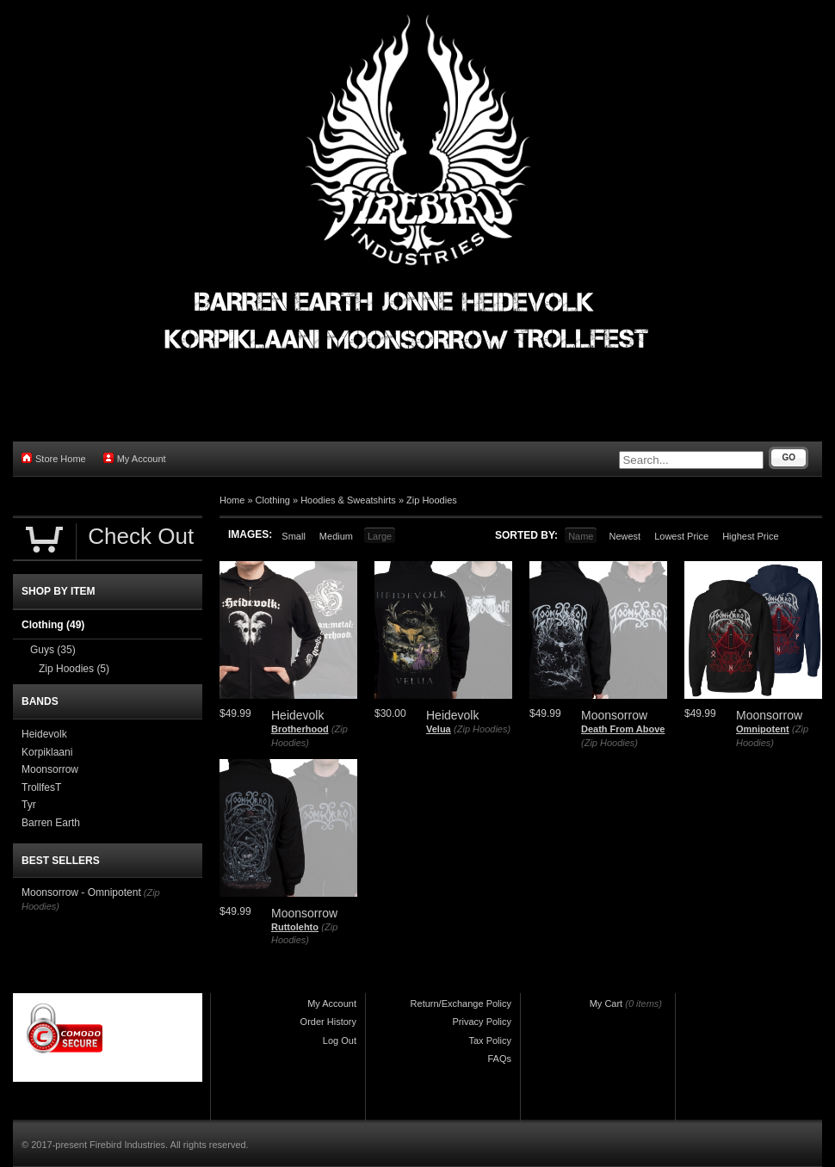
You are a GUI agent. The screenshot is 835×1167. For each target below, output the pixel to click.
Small (293, 536)
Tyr (29, 805)
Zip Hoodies (431, 500)
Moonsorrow (50, 769)
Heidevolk (44, 734)
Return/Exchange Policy (461, 1003)
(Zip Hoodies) (482, 729)
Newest (624, 536)
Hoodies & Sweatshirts (348, 500)
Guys (53, 650)
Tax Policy (489, 1040)
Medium (336, 536)
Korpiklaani (47, 752)
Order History (328, 1021)
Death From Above (623, 729)
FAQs (499, 1058)
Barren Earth (51, 823)
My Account (134, 458)
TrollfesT (41, 787)
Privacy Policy (482, 1021)
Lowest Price (681, 536)
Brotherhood (300, 729)
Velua (438, 729)
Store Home (54, 458)
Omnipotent (762, 729)
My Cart (606, 1003)
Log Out (339, 1040)
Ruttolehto (295, 927)
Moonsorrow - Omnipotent (81, 892)
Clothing (273, 500)
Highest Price (750, 536)
